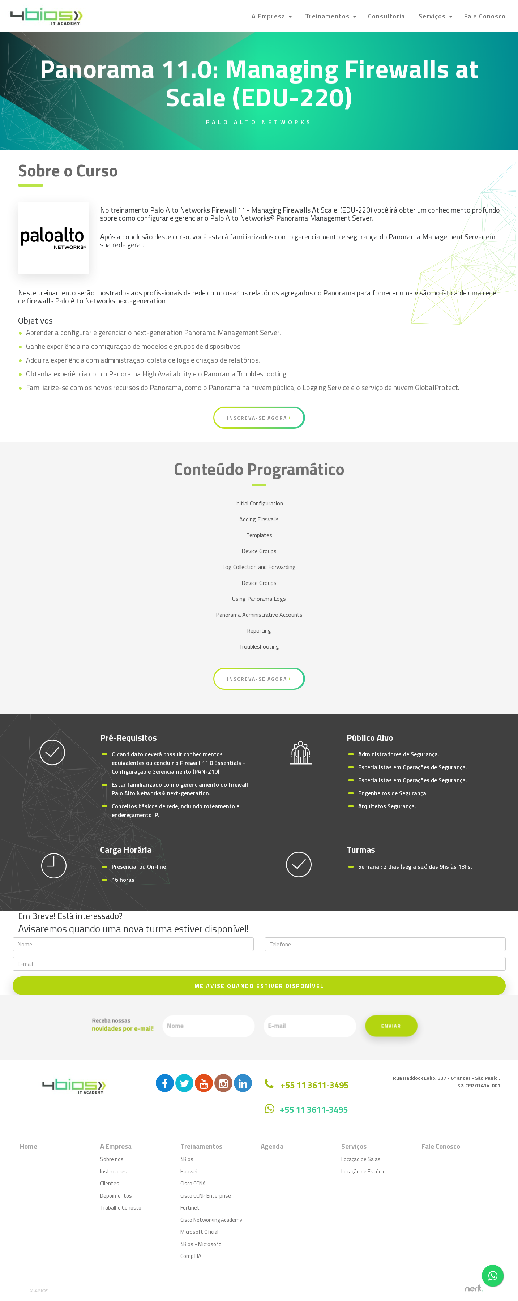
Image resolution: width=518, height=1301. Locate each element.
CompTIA (190, 1256)
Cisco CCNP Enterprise (205, 1195)
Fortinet (190, 1207)
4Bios (186, 1159)
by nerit (474, 1288)
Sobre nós (112, 1159)
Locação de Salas (361, 1159)
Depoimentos (116, 1195)
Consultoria (386, 16)
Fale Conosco (485, 16)
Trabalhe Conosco (120, 1207)
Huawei (188, 1171)
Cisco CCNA (193, 1183)
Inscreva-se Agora (259, 417)
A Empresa (269, 16)
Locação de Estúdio (363, 1171)
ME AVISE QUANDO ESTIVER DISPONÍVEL (259, 985)
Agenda (272, 1146)
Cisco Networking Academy (211, 1220)
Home (28, 1146)
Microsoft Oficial (199, 1232)
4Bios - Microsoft (200, 1244)
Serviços (433, 16)
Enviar (324, 1026)
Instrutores (113, 1171)
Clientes (109, 1183)
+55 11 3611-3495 (314, 1109)
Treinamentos (328, 16)
